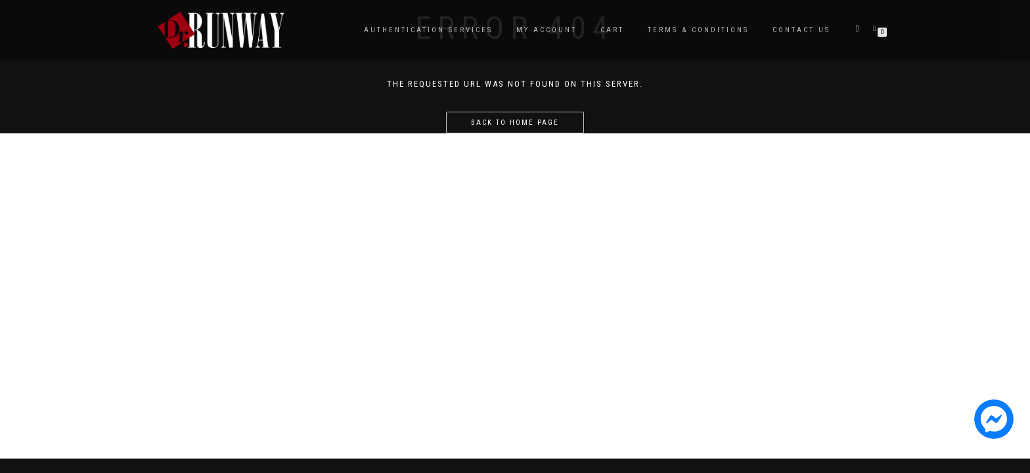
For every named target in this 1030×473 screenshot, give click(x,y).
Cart (612, 30)
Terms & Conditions (698, 30)
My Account (546, 30)
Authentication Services (428, 30)
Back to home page (515, 122)
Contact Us (801, 30)
